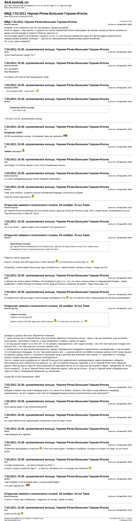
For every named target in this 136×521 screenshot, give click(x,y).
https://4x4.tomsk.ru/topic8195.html (18, 16)
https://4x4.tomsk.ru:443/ (14, 8)
